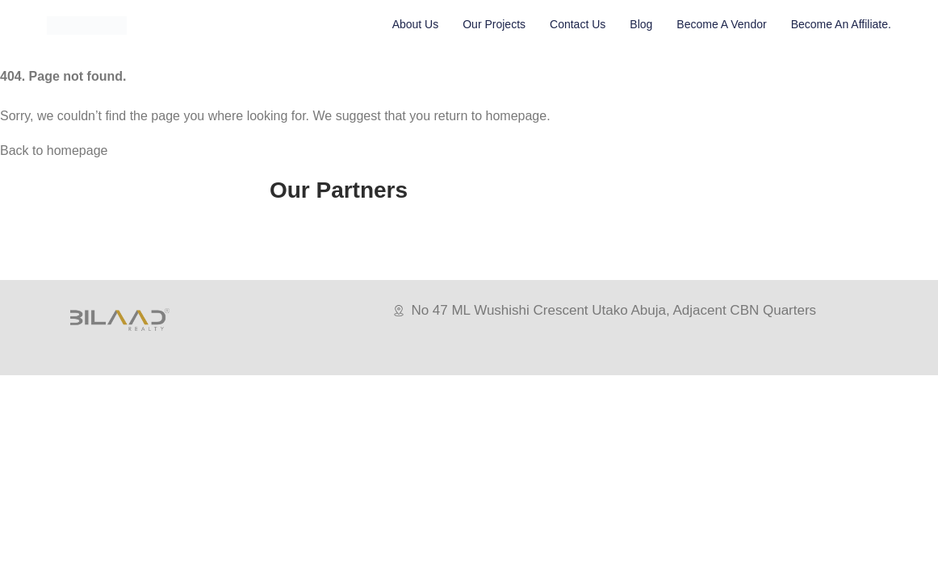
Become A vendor (721, 24)
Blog (641, 24)
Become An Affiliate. (841, 24)
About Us (415, 24)
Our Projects (494, 24)
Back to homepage (53, 150)
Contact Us (577, 24)
